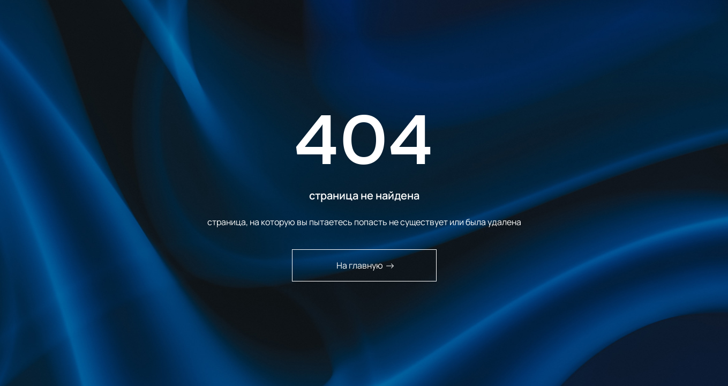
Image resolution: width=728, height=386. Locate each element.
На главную (365, 265)
